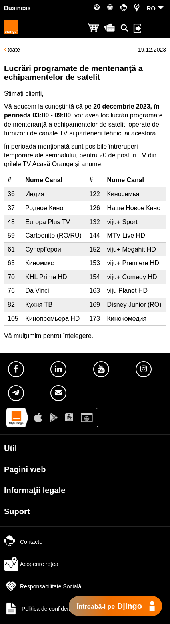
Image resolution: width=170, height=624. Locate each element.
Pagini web (25, 469)
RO (151, 8)
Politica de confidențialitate (46, 609)
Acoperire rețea (31, 564)
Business (17, 7)
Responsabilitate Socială (42, 586)
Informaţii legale (34, 490)
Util (10, 448)
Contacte (23, 542)
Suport (17, 511)
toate (12, 49)
